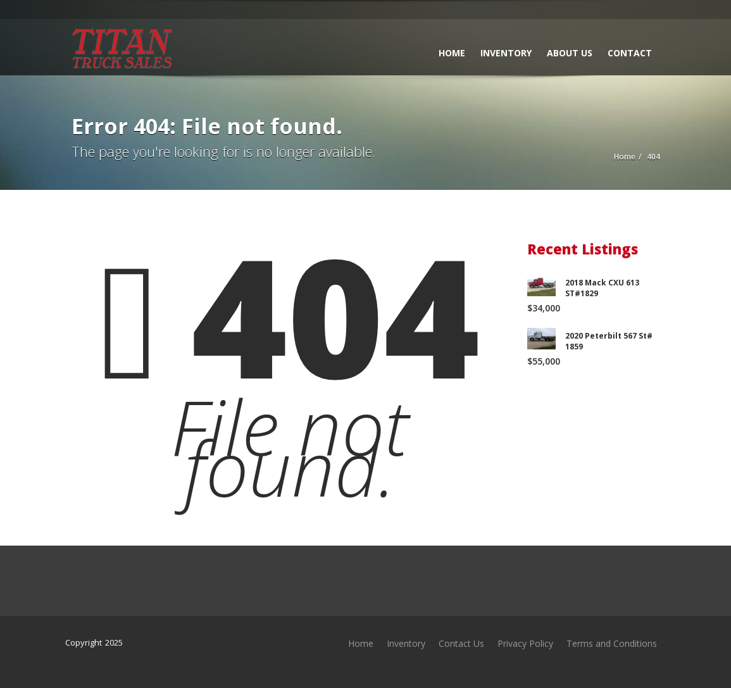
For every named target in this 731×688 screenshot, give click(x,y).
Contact (630, 53)
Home (452, 53)
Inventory (506, 53)
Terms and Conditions (611, 643)
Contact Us (461, 643)
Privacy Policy (525, 643)
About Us (569, 53)
